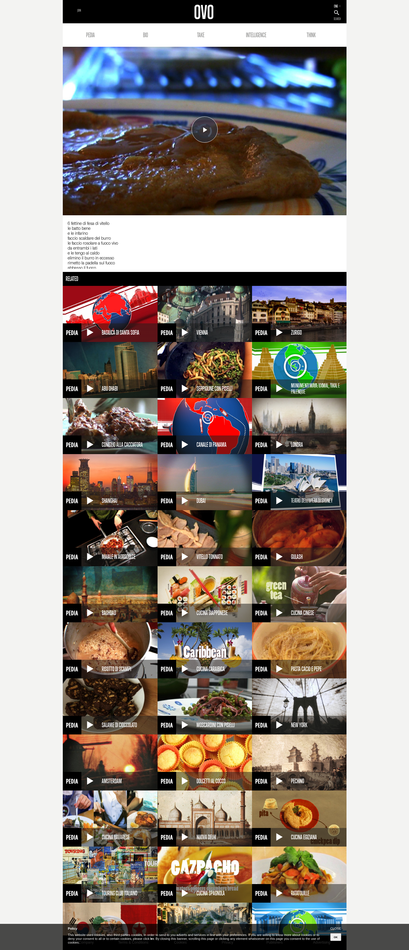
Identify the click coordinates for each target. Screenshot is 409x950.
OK (336, 937)
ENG (336, 6)
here (152, 939)
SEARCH (337, 19)
